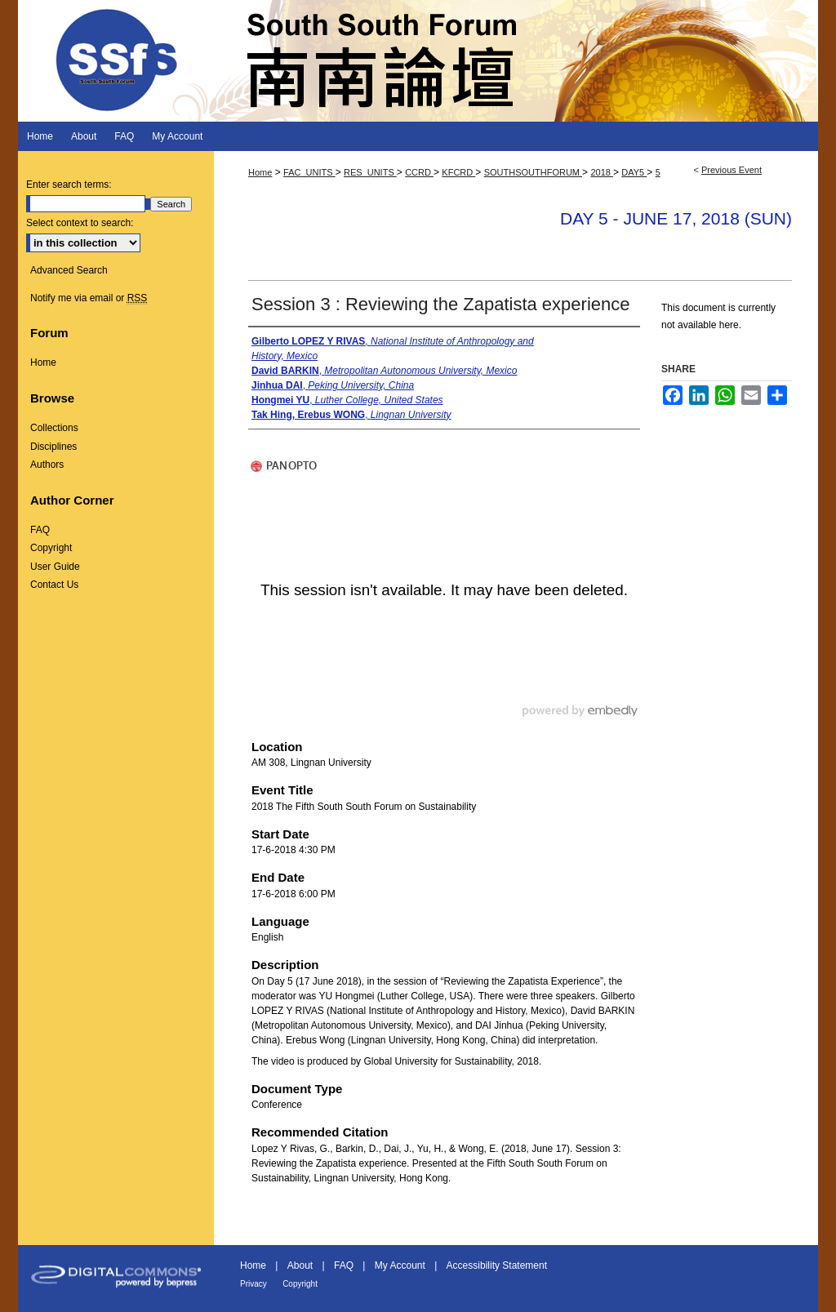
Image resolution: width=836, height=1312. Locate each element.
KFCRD (458, 172)
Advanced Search (69, 270)
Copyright (51, 548)
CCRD (419, 172)
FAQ (40, 530)
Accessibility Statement (497, 1265)
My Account (400, 1265)
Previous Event (731, 170)
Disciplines (53, 446)
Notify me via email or (88, 298)
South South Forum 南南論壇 (418, 61)
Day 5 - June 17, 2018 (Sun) (676, 218)
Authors (47, 464)
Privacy (253, 1283)
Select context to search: (79, 223)
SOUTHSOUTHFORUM (533, 172)
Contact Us (54, 584)
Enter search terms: (69, 184)
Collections (54, 428)
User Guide (55, 566)
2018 (601, 172)
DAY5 (634, 172)
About (300, 1265)
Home (260, 172)
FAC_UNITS (309, 172)
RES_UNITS (370, 172)
